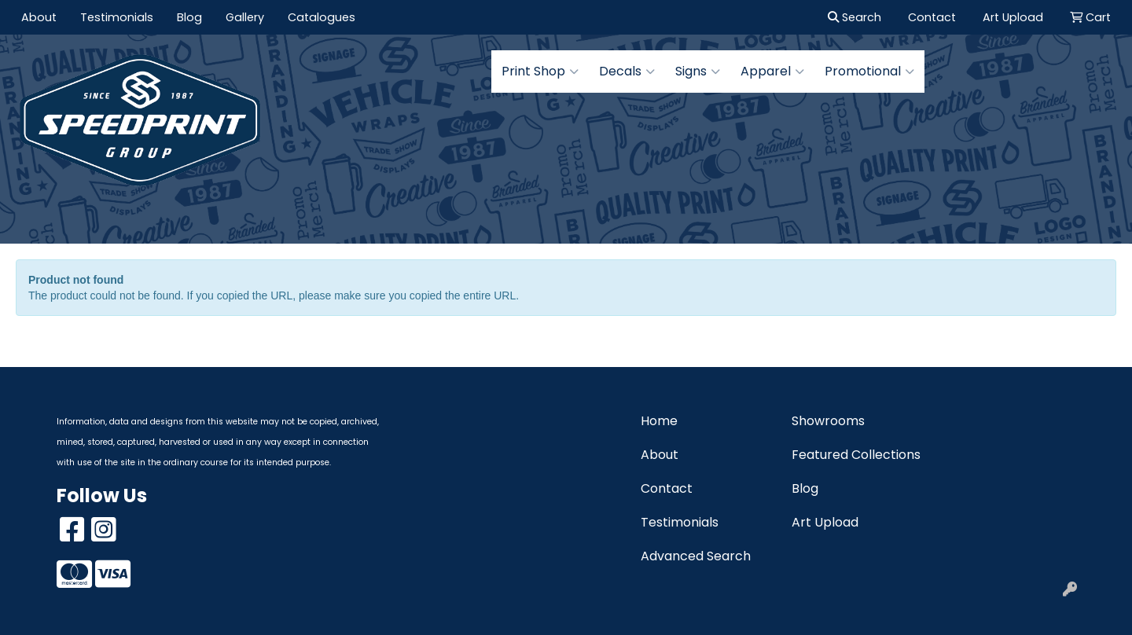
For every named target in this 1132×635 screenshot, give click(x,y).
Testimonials (116, 17)
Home (659, 421)
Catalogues (321, 17)
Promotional (869, 71)
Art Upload (825, 522)
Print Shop (540, 71)
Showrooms (828, 421)
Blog (189, 17)
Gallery (245, 17)
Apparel (772, 71)
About (39, 17)
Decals (627, 71)
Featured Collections (856, 455)
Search (854, 17)
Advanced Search (696, 556)
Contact (667, 488)
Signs (697, 71)
